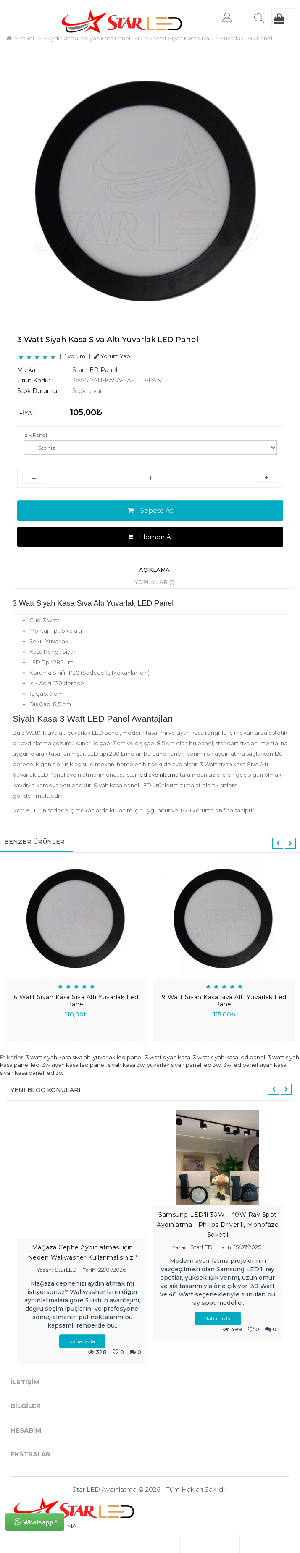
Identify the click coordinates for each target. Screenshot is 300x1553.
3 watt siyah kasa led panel (229, 1057)
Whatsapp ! (35, 1521)
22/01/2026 (112, 1269)
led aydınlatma (158, 774)
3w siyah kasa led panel (73, 1064)
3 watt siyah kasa (167, 1057)
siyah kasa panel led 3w (31, 1072)
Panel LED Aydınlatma (48, 38)
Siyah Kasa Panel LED (113, 38)
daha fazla (82, 1341)
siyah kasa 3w (126, 1064)
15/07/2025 (247, 1247)
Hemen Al (150, 537)
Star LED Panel (94, 370)
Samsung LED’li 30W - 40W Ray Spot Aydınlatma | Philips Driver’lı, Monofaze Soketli (218, 1225)
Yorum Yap (112, 356)
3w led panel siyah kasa (255, 1064)
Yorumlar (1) (154, 582)
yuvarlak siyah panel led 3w (184, 1064)
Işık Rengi (35, 435)
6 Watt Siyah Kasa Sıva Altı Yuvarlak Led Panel (76, 1000)
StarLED (66, 1269)
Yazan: (45, 1270)
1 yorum (75, 356)
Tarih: (90, 1270)
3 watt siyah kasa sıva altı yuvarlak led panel (84, 1057)
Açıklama (154, 569)
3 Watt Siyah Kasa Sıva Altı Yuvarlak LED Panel (210, 38)
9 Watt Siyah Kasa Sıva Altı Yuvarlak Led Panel (224, 1000)
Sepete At (150, 510)
